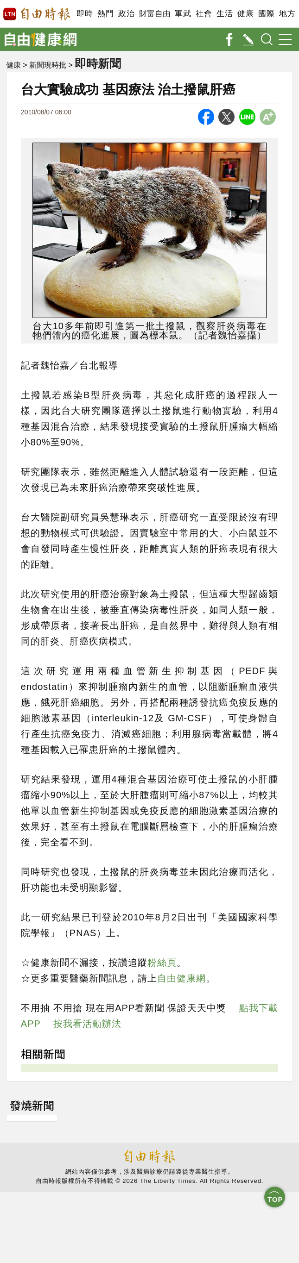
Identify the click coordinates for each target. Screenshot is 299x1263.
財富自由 (154, 13)
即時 (84, 13)
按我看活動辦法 (87, 1024)
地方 (287, 13)
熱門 (105, 13)
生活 (224, 13)
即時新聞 (98, 63)
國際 (266, 13)
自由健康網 (181, 978)
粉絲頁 (162, 962)
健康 (245, 13)
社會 (204, 13)
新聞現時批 (47, 65)
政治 (126, 13)
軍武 (183, 13)
